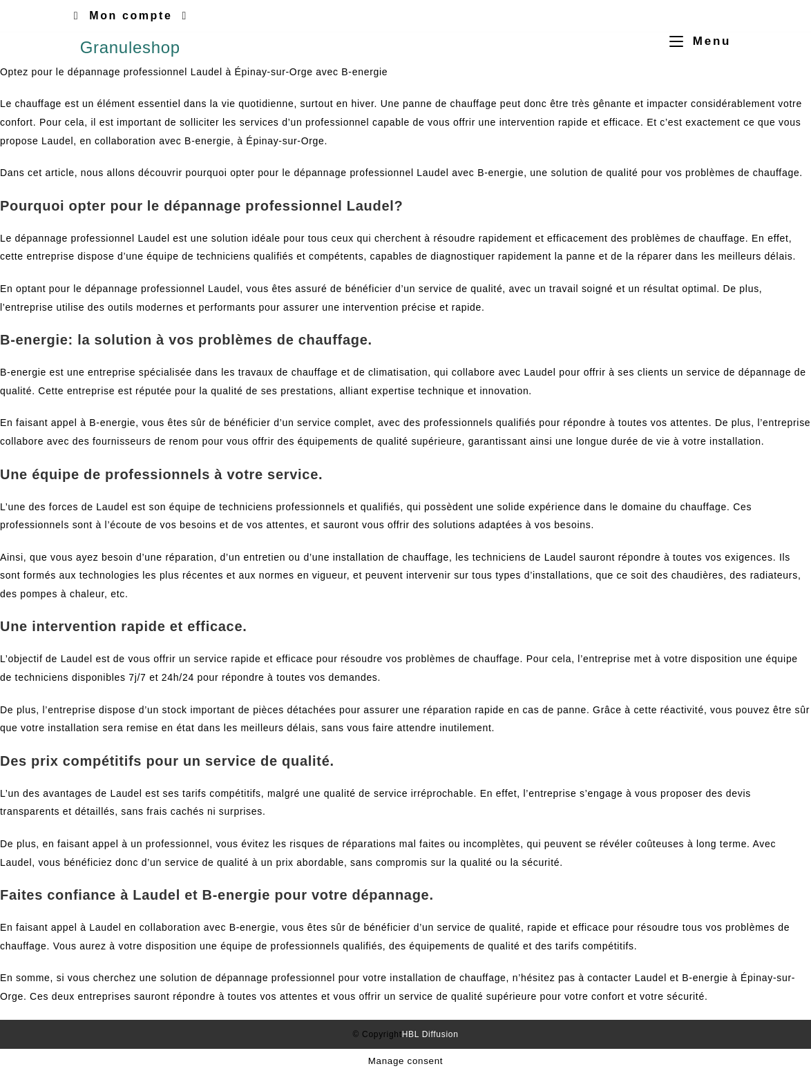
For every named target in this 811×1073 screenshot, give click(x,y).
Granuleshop (130, 47)
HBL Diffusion (430, 1034)
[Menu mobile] (695, 41)
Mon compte (130, 15)
